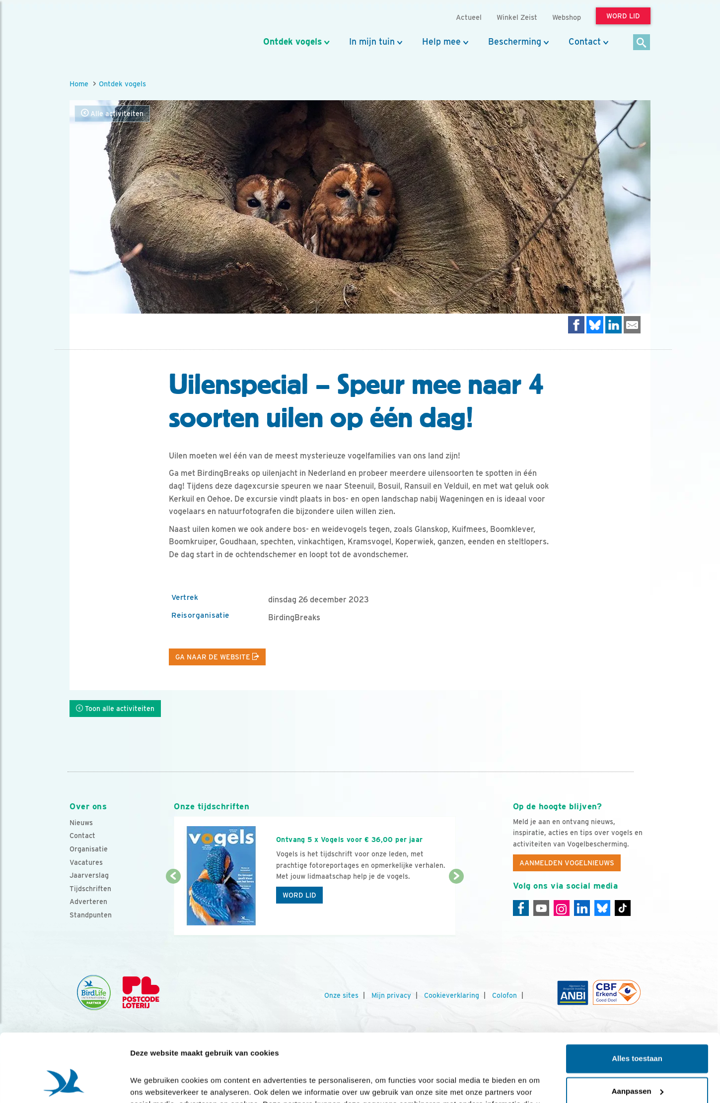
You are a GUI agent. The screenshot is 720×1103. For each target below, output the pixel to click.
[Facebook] (521, 908)
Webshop (566, 17)
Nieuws (81, 823)
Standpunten (91, 915)
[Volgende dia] (456, 906)
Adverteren (88, 902)
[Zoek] (641, 43)
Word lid (299, 895)
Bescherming (514, 42)
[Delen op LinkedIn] (613, 324)
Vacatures (86, 862)
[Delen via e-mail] (632, 324)
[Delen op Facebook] (576, 324)
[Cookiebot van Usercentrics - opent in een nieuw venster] (64, 1083)
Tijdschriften (90, 889)
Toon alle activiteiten (115, 709)
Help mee (441, 42)
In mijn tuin (372, 42)
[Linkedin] (582, 908)
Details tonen (153, 1083)
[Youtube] (541, 908)
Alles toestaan (637, 998)
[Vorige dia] (173, 906)
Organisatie (89, 849)
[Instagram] (562, 908)
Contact (585, 42)
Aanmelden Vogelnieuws (566, 863)
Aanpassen (637, 1031)
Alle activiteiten (112, 113)
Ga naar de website (217, 657)
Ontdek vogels (292, 42)
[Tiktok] (623, 908)
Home (79, 83)
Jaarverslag (89, 875)
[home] (114, 31)
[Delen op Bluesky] (594, 324)
